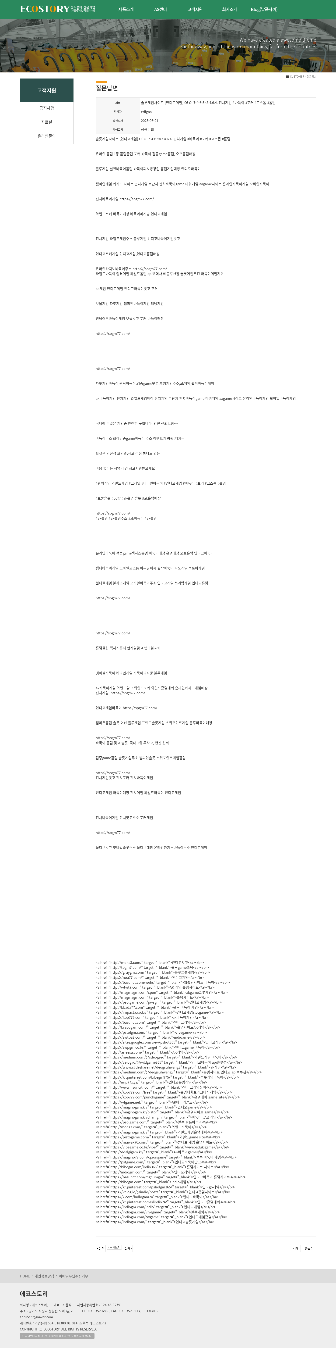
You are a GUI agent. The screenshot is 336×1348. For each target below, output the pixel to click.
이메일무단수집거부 (73, 1276)
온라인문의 (47, 136)
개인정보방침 (44, 1276)
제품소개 (126, 9)
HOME (25, 1276)
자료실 (46, 122)
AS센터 (160, 9)
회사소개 (229, 9)
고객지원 (195, 9)
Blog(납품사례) (264, 9)
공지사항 (46, 108)
